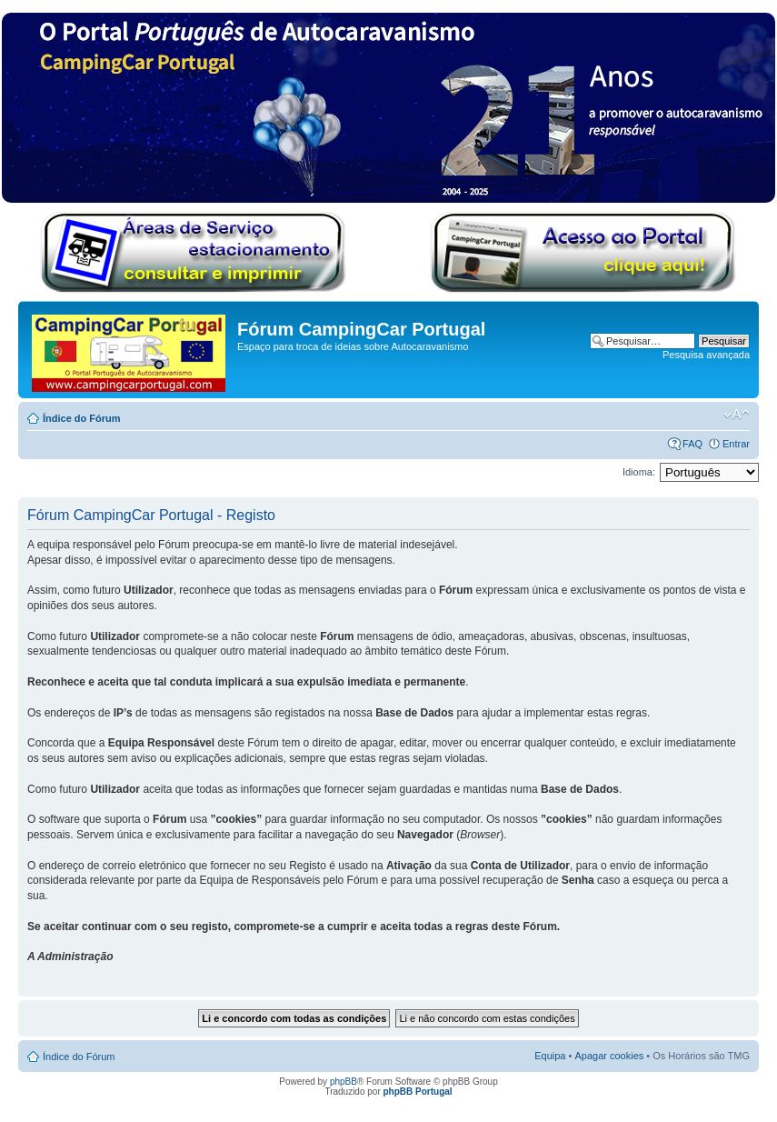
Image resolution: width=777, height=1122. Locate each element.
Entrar (736, 443)
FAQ (692, 443)
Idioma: (639, 471)
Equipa (549, 1055)
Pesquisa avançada (706, 354)
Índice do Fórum (82, 418)
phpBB (343, 1082)
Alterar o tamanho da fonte (736, 414)
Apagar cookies (608, 1055)
